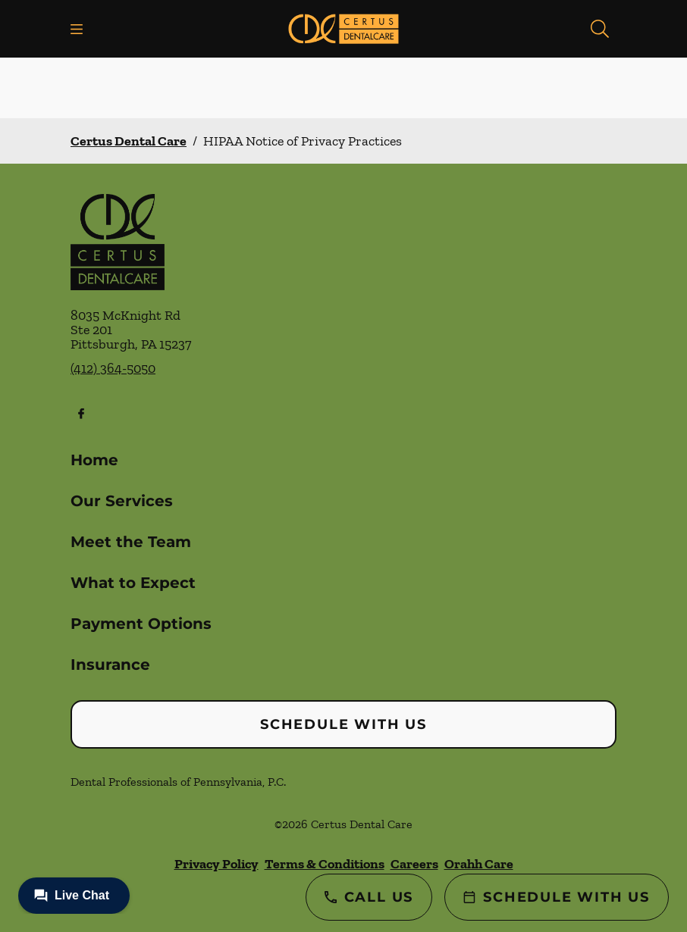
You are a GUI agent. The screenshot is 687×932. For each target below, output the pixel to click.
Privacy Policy (216, 863)
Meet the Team (131, 542)
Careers (414, 863)
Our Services (122, 501)
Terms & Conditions (324, 863)
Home (94, 460)
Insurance (110, 664)
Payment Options (141, 624)
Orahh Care (478, 863)
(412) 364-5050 (113, 368)
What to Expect (133, 583)
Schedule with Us (343, 724)
